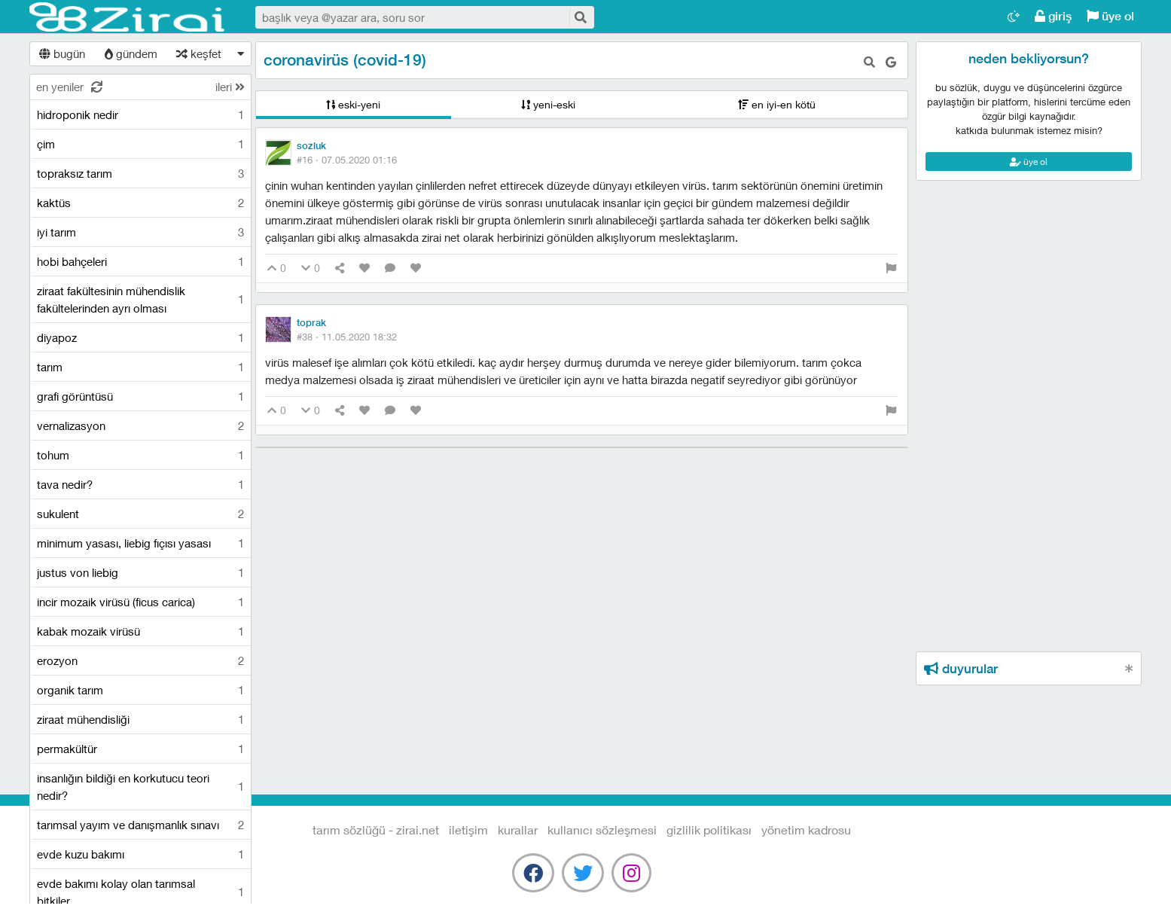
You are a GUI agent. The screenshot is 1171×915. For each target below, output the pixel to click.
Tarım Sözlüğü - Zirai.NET (127, 17)
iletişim (468, 829)
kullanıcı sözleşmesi (602, 829)
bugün (62, 53)
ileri (230, 86)
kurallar (518, 829)
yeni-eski (548, 104)
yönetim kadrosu (806, 829)
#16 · (347, 160)
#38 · (347, 337)
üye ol (1110, 16)
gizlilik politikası (709, 829)
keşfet (198, 53)
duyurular (961, 668)
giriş (1053, 16)
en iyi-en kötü (777, 104)
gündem (131, 53)
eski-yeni (353, 104)
